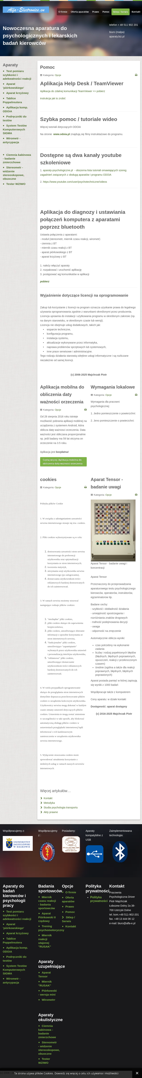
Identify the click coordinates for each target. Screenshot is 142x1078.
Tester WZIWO (16, 183)
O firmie (62, 12)
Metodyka (49, 802)
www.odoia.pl (61, 134)
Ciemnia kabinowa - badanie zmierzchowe (17, 158)
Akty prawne (50, 812)
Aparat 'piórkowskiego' (13, 85)
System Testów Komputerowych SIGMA (15, 129)
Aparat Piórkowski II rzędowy (47, 917)
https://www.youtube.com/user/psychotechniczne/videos (75, 181)
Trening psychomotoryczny (47, 928)
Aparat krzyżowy (17, 92)
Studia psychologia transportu (60, 807)
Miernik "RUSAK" (45, 983)
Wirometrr (48, 999)
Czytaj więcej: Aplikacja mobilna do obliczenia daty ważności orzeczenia (62, 462)
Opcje (58, 75)
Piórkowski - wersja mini (47, 992)
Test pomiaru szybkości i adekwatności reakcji (17, 74)
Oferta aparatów (80, 12)
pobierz (44, 281)
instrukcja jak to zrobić (53, 98)
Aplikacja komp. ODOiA (15, 109)
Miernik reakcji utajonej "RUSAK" (45, 941)
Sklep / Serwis (120, 12)
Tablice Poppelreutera (12, 100)
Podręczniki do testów (14, 118)
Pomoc (105, 12)
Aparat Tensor (44, 974)
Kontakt (136, 12)
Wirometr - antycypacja (11, 140)
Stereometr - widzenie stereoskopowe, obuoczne (13, 173)
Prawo (95, 12)
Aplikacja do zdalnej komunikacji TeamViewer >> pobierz (72, 91)
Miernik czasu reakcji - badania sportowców (47, 902)
